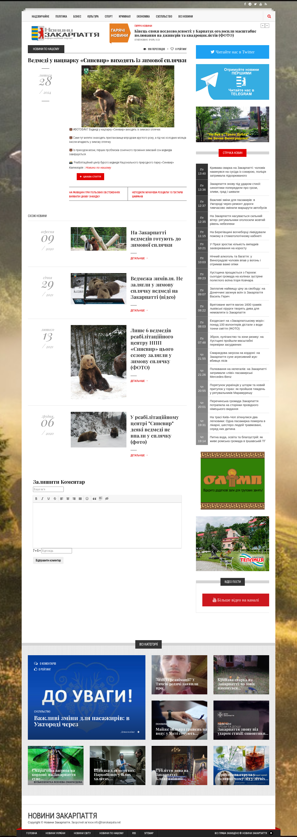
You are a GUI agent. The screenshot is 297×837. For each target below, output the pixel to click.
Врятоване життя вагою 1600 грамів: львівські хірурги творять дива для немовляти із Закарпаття (236, 308)
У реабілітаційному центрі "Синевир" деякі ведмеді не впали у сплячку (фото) (155, 429)
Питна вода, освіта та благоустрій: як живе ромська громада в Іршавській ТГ (238, 439)
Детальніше (139, 258)
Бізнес (77, 16)
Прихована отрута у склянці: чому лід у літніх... (243, 776)
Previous (263, 25)
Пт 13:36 (202, 187)
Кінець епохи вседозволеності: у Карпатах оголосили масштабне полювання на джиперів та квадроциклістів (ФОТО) (195, 33)
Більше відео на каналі (237, 600)
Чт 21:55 (202, 356)
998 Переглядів (154, 49)
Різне (220, 769)
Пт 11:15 (202, 234)
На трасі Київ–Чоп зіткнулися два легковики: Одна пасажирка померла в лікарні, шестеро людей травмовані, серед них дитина (237, 423)
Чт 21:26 (202, 372)
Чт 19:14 (202, 439)
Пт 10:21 (202, 246)
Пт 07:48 (202, 340)
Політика (61, 16)
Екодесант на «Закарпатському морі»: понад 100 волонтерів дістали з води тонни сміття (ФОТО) (237, 324)
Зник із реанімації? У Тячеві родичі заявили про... (177, 683)
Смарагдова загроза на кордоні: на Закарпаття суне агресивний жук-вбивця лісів (235, 356)
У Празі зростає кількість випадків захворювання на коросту (234, 246)
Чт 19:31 (202, 423)
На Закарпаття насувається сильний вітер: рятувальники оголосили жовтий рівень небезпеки (237, 219)
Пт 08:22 (202, 308)
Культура (93, 16)
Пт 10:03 (202, 260)
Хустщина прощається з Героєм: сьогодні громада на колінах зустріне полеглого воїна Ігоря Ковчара (236, 276)
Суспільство (164, 16)
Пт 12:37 (202, 203)
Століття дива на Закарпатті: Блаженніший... (172, 774)
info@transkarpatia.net (107, 822)
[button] (36, 498)
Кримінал (125, 16)
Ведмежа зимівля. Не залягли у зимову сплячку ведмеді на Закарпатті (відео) (157, 287)
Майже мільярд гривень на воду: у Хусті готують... (181, 731)
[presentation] (36, 498)
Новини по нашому (98, 167)
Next (267, 25)
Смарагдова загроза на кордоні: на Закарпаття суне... (54, 774)
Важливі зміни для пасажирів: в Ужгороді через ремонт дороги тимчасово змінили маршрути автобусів (238, 203)
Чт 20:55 (202, 388)
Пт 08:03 (202, 324)
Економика (161, 724)
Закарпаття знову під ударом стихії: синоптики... (243, 731)
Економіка (143, 16)
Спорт (109, 16)
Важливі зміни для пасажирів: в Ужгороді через (84, 721)
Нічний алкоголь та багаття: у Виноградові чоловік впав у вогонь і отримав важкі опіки (235, 260)
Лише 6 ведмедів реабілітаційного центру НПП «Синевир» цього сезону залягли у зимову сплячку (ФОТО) (152, 349)
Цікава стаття (90, 176)
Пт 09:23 (202, 276)
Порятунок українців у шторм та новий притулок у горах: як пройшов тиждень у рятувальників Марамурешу (237, 388)
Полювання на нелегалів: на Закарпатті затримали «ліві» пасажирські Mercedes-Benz (238, 372)
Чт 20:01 (202, 405)
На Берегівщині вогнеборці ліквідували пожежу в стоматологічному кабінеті (238, 234)
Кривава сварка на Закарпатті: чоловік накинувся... (236, 683)
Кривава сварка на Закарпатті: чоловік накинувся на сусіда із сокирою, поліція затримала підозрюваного (238, 171)
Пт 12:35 (202, 219)
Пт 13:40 (202, 171)
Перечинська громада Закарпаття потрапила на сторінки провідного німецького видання (234, 405)
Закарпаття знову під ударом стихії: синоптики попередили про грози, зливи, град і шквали (235, 187)
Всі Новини (185, 16)
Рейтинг (179, 49)
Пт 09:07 (202, 292)
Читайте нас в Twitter (235, 52)
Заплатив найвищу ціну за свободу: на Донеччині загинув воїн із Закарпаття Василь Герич (237, 292)
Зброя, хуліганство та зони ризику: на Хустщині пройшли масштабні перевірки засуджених (237, 340)
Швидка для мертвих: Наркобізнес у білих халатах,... (115, 774)
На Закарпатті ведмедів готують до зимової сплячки (156, 238)
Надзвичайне (40, 16)
